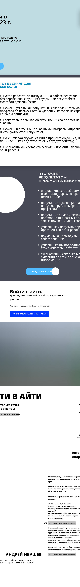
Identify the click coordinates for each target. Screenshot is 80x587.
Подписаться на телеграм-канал (62, 554)
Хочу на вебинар (41, 271)
